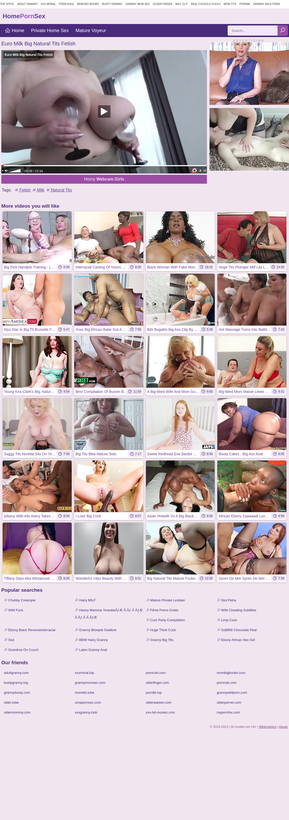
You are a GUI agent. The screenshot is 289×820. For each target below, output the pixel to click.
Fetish (22, 190)
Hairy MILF (85, 600)
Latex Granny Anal (91, 650)
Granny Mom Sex (138, 4)
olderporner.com (229, 702)
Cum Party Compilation (165, 620)
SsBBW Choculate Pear (237, 630)
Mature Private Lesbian (165, 600)
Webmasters (267, 727)
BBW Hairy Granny (91, 640)
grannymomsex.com (90, 683)
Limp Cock (227, 620)
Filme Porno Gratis (162, 610)
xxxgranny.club (86, 712)
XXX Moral (48, 4)
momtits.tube (84, 693)
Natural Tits (59, 190)
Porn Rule (66, 4)
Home (14, 30)
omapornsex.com (88, 702)
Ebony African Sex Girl (236, 640)
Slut (9, 640)
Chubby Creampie (19, 600)
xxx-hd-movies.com (160, 712)
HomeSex (24, 16)
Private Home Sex (50, 30)
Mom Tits (230, 4)
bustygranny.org (16, 683)
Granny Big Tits (159, 640)
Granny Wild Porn (266, 4)
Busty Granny (112, 4)
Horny (104, 179)
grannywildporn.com (232, 693)
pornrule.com (156, 673)
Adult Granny (27, 4)
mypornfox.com (228, 712)
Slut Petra (226, 600)
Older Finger (162, 4)
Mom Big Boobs (88, 4)
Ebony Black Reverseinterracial (29, 630)
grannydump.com (17, 693)
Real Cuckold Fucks (205, 4)
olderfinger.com (157, 683)
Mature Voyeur (91, 30)
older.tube (11, 702)
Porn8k (244, 4)
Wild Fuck (13, 610)
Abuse (283, 727)
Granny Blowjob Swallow (95, 630)
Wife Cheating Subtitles (236, 610)
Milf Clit (181, 4)
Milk (38, 190)
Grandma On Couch (21, 650)
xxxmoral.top (84, 673)
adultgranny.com (16, 673)
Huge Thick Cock (161, 630)
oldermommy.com (17, 712)
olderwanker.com (158, 702)
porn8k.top (154, 693)
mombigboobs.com (231, 673)
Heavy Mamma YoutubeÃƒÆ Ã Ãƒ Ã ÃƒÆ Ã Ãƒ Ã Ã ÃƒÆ (109, 613)
